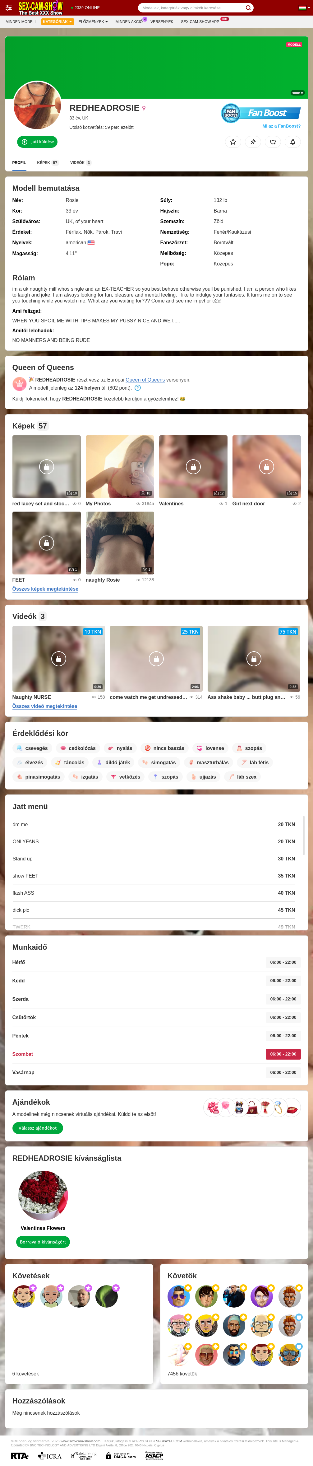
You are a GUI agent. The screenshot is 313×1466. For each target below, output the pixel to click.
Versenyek (161, 22)
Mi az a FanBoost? (282, 126)
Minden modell (21, 22)
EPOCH (142, 1441)
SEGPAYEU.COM (169, 1441)
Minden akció (131, 21)
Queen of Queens (145, 379)
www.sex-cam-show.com (80, 1441)
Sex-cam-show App (202, 21)
